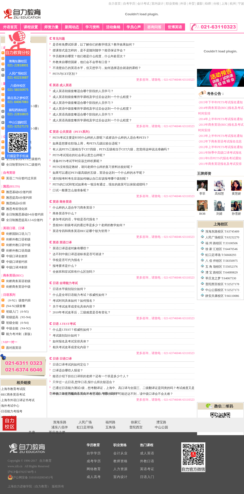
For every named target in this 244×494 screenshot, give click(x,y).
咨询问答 (154, 27)
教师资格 (120, 461)
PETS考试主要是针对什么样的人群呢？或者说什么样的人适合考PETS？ (101, 137)
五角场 (110, 427)
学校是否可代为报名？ (68, 260)
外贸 (192, 3)
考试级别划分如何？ (66, 335)
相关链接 (24, 383)
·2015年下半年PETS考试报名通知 (220, 102)
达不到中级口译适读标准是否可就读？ (78, 254)
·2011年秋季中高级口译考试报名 (220, 152)
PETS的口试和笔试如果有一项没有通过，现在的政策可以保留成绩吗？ (100, 184)
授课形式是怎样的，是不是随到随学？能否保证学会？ (89, 50)
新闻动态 (72, 27)
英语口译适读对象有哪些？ (71, 248)
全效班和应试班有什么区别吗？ (74, 271)
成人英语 (147, 453)
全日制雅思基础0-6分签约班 (25, 214)
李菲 (202, 187)
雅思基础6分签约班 (19, 192)
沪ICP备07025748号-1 (22, 472)
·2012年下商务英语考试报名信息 (220, 141)
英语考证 (147, 469)
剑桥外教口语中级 (18, 245)
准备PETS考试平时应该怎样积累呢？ (77, 161)
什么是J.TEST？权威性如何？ (72, 329)
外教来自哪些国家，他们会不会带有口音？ (82, 62)
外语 (183, 3)
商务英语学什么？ (65, 213)
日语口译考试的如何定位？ (71, 364)
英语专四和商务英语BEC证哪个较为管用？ (81, 231)
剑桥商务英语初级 (18, 281)
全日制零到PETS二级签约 (23, 164)
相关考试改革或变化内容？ (71, 347)
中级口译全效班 (16, 256)
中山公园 (161, 427)
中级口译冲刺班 (16, 267)
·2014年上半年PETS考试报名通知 (220, 119)
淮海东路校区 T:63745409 (222, 231)
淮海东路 (59, 422)
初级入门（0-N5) (17, 311)
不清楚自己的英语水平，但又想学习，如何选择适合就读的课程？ (97, 68)
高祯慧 (219, 187)
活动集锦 (113, 27)
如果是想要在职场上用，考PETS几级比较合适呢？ (87, 143)
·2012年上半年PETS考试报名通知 (220, 147)
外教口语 (147, 461)
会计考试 (143, 3)
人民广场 (85, 422)
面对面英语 (13, 348)
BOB (202, 207)
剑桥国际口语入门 (18, 234)
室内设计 (157, 3)
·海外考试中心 (9, 406)
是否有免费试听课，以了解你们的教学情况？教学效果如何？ (94, 44)
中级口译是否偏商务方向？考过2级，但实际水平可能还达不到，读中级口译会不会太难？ (113, 394)
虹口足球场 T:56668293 (220, 255)
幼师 (208, 3)
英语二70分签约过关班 (21, 178)
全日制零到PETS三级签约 (23, 159)
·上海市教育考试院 (12, 389)
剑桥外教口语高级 (18, 250)
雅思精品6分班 (16, 203)
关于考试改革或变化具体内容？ (74, 306)
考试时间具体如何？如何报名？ (74, 300)
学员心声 (134, 27)
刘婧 (219, 207)
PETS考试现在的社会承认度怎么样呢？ (79, 155)
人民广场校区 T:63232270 (222, 237)
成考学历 (94, 461)
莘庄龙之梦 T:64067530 (220, 278)
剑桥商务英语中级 (18, 286)
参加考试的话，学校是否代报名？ (75, 219)
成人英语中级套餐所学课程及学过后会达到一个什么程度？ (92, 108)
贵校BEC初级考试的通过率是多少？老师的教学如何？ (89, 225)
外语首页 (10, 27)
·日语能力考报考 (11, 411)
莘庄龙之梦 (57, 432)
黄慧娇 (236, 187)
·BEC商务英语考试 (12, 394)
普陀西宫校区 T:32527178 (222, 284)
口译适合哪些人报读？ (68, 370)
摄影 (200, 3)
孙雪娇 (236, 207)
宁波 (241, 3)
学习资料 (92, 27)
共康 (31, 432)
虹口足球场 (85, 427)
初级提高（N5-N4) (18, 317)
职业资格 (172, 3)
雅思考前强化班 (16, 209)
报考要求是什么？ (65, 266)
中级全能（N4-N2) (18, 328)
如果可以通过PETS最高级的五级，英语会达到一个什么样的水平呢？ (99, 173)
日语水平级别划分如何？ (69, 289)
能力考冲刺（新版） (20, 334)
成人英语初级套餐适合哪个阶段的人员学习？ (83, 91)
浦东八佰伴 (59, 427)
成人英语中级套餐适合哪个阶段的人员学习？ (83, 103)
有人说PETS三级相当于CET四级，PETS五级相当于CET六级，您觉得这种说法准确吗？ (111, 149)
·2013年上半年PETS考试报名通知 (220, 136)
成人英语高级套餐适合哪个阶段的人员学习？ (83, 114)
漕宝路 (161, 422)
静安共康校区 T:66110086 (222, 296)
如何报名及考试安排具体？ (71, 341)
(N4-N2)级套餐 (16, 306)
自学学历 (94, 453)
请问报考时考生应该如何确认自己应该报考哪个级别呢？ (91, 178)
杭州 (233, 3)
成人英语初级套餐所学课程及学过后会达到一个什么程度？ (92, 97)
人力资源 (120, 469)
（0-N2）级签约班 (18, 300)
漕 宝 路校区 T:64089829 (221, 272)
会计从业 (120, 453)
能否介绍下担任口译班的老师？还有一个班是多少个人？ (91, 376)
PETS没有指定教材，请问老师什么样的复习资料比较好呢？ (93, 167)
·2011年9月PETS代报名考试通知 (219, 158)
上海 (224, 3)
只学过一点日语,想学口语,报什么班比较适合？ (84, 382)
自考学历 (129, 3)
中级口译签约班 (16, 262)
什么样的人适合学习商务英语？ (74, 207)
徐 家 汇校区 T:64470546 (221, 249)
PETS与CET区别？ (65, 74)
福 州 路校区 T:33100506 (221, 243)
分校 (216, 3)
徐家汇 (136, 422)
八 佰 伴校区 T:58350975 (221, 261)
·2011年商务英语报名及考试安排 (220, 164)
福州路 (110, 422)
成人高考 (94, 477)
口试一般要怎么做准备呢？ (71, 190)
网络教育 (94, 469)
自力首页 (115, 3)
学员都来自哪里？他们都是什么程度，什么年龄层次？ (89, 56)
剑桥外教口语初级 (18, 239)
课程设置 (31, 27)
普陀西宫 (136, 427)
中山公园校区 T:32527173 (222, 290)
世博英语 (175, 27)
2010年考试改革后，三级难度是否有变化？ (82, 312)
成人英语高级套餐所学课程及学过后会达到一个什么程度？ (92, 120)
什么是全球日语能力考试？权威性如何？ (80, 295)
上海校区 (221, 224)
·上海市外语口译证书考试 (17, 400)
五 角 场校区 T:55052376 (221, 266)
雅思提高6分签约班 (19, 197)
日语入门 (147, 477)
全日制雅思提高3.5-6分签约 (24, 220)
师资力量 (51, 27)
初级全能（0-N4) (17, 323)
